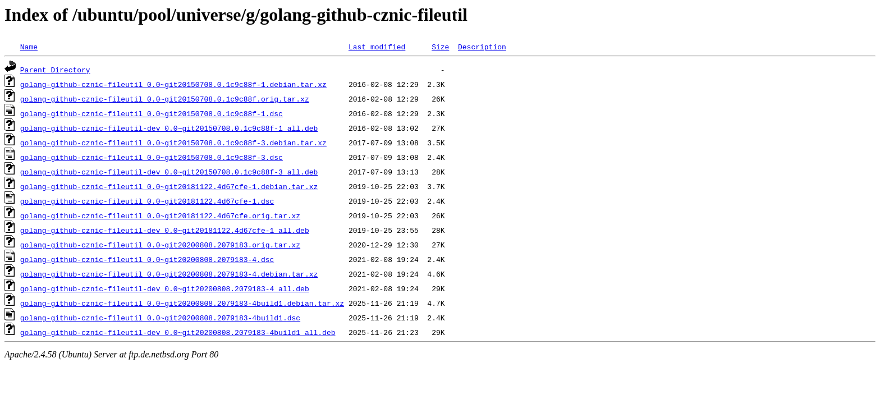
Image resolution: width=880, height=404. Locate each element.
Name (29, 47)
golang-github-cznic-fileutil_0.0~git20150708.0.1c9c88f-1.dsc (151, 113)
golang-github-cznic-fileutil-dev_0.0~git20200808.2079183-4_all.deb (164, 288)
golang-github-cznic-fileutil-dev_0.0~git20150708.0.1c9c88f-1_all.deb (169, 128)
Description (482, 47)
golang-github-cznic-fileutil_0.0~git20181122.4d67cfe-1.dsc (147, 201)
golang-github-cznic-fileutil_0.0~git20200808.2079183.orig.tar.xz (160, 245)
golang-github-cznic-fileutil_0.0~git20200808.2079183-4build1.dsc (160, 318)
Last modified (377, 47)
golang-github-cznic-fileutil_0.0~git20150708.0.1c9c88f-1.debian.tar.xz (173, 84)
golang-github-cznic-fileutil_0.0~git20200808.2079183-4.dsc (147, 259)
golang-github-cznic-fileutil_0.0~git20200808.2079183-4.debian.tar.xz (169, 274)
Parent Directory (55, 70)
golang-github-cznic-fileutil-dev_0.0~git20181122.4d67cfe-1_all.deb (164, 230)
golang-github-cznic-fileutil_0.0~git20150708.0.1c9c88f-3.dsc (151, 157)
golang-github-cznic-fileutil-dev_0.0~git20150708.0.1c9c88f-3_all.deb (169, 172)
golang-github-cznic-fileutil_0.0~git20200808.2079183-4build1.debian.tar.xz (182, 303)
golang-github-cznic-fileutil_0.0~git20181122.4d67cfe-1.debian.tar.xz (169, 186)
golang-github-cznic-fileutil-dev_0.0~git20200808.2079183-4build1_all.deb (178, 332)
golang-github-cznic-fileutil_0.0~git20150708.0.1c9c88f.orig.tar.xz (164, 99)
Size (440, 47)
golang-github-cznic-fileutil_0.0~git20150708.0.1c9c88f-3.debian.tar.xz (173, 142)
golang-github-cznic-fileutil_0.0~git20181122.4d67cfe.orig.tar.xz (160, 215)
